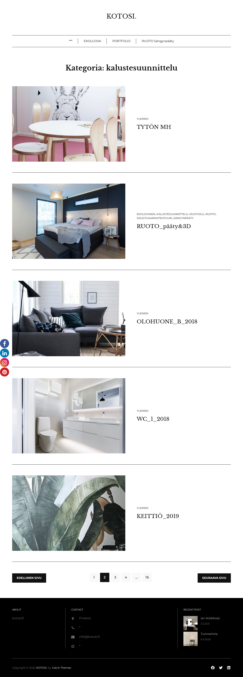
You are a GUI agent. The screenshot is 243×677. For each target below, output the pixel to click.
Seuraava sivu (214, 578)
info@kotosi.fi (89, 637)
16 (147, 577)
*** (70, 41)
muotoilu (196, 214)
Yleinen (142, 119)
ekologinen (146, 214)
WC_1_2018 (153, 419)
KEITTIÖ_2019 (158, 516)
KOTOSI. (121, 16)
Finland (85, 618)
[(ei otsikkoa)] (190, 624)
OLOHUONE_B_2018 (167, 321)
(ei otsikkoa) (210, 618)
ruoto (211, 214)
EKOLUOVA (92, 41)
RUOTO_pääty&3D (164, 226)
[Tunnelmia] (190, 639)
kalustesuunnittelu (172, 214)
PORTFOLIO (121, 41)
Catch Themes (61, 667)
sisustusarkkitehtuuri (154, 218)
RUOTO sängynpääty (158, 41)
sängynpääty (183, 218)
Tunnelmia (209, 634)
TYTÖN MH (154, 127)
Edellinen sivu (29, 578)
